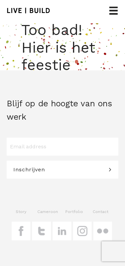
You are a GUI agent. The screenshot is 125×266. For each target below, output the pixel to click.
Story (21, 211)
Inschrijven (29, 169)
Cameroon (47, 211)
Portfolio (74, 211)
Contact (100, 211)
